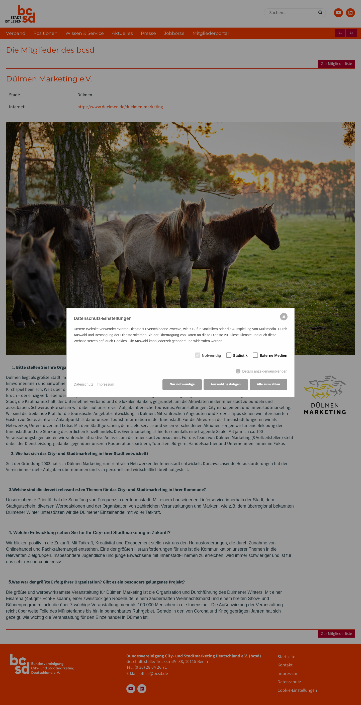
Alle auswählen (268, 384)
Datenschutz (83, 384)
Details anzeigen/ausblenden (264, 371)
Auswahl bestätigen (226, 384)
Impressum (105, 384)
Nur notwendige (182, 384)
